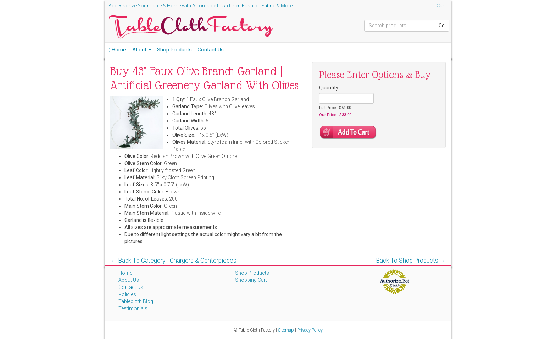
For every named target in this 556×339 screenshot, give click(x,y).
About (141, 50)
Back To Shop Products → (411, 260)
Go (442, 25)
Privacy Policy (310, 330)
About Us (128, 280)
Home (117, 50)
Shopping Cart (251, 280)
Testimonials (133, 308)
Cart (440, 6)
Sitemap (286, 330)
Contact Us (211, 50)
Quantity (328, 88)
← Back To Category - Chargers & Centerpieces (173, 260)
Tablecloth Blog (135, 301)
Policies (127, 294)
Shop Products (174, 50)
